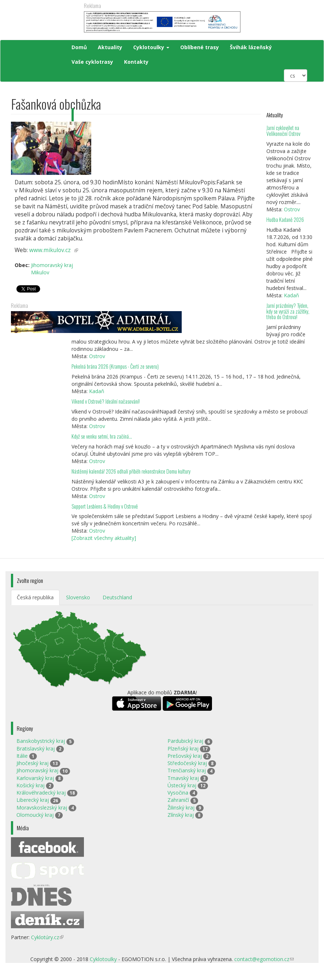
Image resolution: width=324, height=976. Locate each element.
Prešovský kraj (184, 755)
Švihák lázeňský (251, 47)
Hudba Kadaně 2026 (285, 219)
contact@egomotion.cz (264, 959)
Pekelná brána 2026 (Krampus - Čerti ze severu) (115, 366)
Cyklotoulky (151, 47)
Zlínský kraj (180, 814)
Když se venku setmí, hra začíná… (102, 436)
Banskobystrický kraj (40, 740)
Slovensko (78, 597)
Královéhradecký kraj (41, 792)
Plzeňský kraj (182, 748)
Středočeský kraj (187, 763)
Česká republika (35, 597)
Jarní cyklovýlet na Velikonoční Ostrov (283, 130)
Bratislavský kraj (35, 748)
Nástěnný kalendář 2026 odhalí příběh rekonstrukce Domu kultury (131, 471)
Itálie (22, 755)
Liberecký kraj (32, 799)
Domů (79, 47)
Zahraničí (178, 799)
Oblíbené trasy (199, 47)
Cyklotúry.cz (47, 937)
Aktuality (110, 47)
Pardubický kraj (185, 740)
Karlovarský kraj (35, 778)
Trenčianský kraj (186, 770)
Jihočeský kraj (32, 763)
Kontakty (136, 61)
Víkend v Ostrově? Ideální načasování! (106, 401)
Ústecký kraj (181, 785)
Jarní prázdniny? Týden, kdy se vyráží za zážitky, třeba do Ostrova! (287, 311)
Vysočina (177, 792)
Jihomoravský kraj (37, 770)
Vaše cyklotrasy (92, 61)
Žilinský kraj (180, 807)
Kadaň (291, 295)
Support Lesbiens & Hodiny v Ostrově (105, 506)
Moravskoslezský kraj (41, 807)
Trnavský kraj (183, 778)
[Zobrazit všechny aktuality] (104, 537)
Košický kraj (30, 785)
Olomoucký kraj (35, 814)
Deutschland (117, 597)
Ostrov (292, 209)
